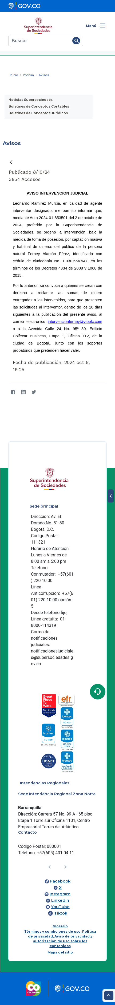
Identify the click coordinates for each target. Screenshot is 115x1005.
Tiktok (60, 913)
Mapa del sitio (60, 952)
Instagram (60, 894)
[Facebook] (13, 392)
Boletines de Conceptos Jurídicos (38, 113)
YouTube (60, 906)
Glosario (60, 926)
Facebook (60, 881)
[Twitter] (34, 392)
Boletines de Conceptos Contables (39, 106)
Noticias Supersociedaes (31, 100)
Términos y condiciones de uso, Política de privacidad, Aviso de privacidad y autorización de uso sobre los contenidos (60, 938)
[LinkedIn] (23, 392)
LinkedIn (60, 900)
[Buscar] (39, 41)
